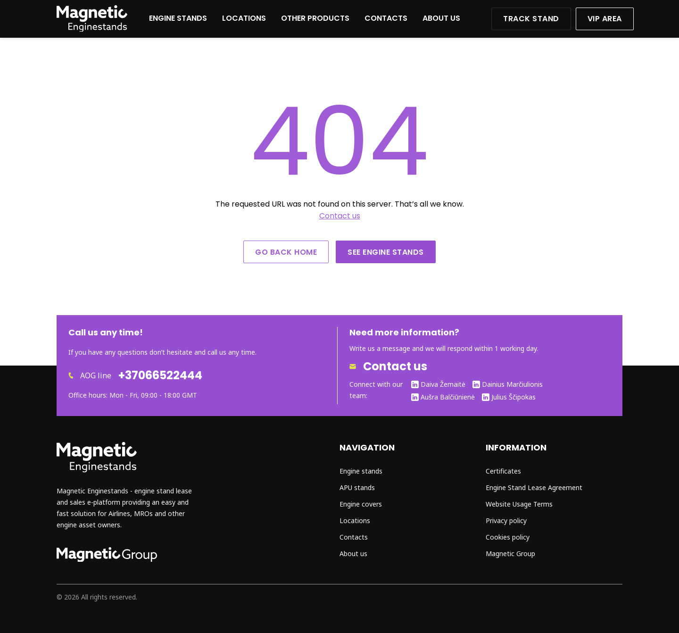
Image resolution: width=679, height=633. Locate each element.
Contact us (339, 215)
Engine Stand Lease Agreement (534, 487)
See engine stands (386, 252)
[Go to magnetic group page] (107, 559)
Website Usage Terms (519, 504)
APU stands (357, 487)
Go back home (286, 252)
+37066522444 (160, 375)
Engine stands (178, 18)
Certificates (503, 470)
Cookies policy (508, 537)
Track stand (531, 18)
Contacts (385, 18)
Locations (244, 18)
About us (441, 18)
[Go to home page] (97, 470)
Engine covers (361, 504)
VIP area (605, 18)
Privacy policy (506, 520)
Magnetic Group (510, 553)
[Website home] (92, 29)
